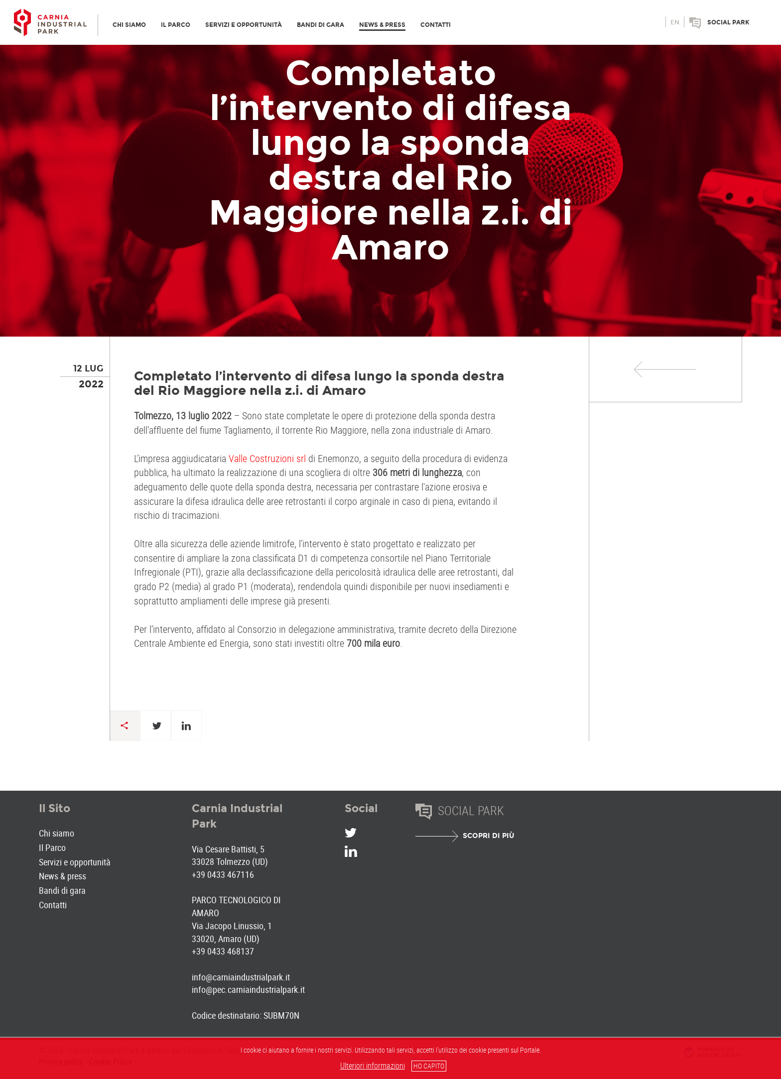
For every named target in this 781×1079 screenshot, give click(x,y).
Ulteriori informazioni (372, 1065)
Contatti (53, 905)
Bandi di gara (62, 890)
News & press (62, 876)
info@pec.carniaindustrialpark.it (248, 989)
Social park (728, 22)
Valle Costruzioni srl (267, 458)
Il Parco (52, 847)
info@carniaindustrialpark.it (241, 977)
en (674, 22)
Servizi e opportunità (75, 862)
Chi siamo (56, 833)
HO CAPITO (428, 1066)
